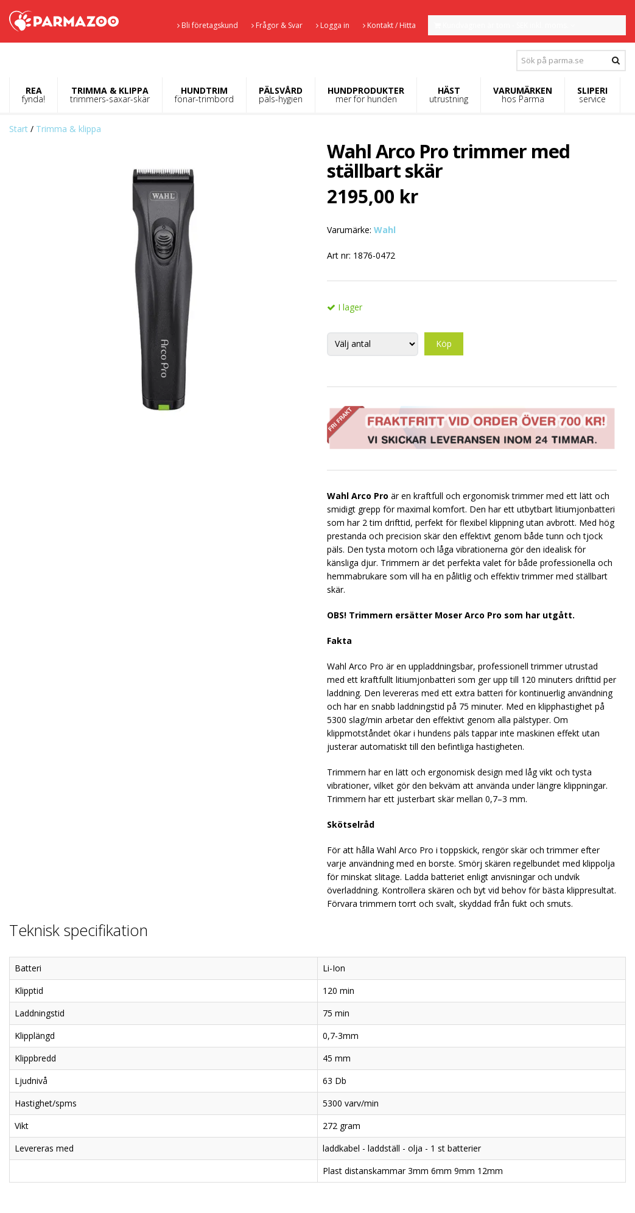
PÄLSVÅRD (281, 95)
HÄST (448, 95)
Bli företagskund (207, 25)
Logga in (332, 25)
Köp (444, 343)
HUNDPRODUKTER (366, 95)
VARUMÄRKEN (522, 95)
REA (33, 95)
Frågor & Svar (277, 25)
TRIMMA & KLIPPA (110, 95)
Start (18, 129)
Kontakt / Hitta (389, 25)
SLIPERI (592, 95)
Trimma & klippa (68, 129)
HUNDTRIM (204, 95)
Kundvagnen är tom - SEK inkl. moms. (504, 25)
